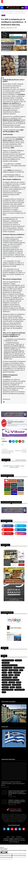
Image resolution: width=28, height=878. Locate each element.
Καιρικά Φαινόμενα (7, 677)
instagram (21, 533)
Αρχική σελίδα (4, 11)
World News (18, 660)
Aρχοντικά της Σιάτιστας (8, 660)
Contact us (19, 837)
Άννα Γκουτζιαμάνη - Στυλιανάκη (10, 665)
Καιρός (15, 677)
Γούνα (10, 672)
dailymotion (7, 537)
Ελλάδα (11, 11)
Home (7, 837)
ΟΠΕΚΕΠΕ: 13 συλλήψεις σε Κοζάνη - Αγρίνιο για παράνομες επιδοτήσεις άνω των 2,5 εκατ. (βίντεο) (16, 802)
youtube (9, 529)
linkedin (21, 529)
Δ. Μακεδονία (17, 672)
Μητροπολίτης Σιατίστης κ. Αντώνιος (11, 680)
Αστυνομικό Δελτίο (14, 670)
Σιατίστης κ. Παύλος (20, 689)
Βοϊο (22, 670)
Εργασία (17, 675)
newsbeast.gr (6, 399)
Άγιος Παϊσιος (6, 662)
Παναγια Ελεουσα (7, 684)
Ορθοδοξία (12, 682)
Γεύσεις (4, 672)
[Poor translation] (5, 852)
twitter (21, 526)
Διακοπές (5, 675)
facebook (8, 526)
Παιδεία (19, 682)
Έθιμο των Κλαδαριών (19, 667)
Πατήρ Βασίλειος (16, 684)
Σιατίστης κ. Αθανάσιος (8, 689)
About (12, 837)
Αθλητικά (5, 670)
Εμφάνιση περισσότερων (21, 459)
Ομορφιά (5, 682)
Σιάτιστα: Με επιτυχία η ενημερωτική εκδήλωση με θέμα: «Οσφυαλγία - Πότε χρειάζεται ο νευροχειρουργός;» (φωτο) (17, 793)
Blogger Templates (13, 838)
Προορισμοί (5, 687)
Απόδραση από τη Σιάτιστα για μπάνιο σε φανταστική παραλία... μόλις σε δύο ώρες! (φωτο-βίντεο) (13, 783)
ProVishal (22, 838)
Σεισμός (12, 687)
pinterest (8, 533)
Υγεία (4, 692)
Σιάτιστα (19, 687)
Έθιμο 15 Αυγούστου (7, 667)
